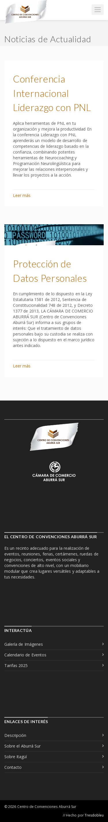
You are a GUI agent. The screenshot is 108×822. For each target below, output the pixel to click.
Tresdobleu (94, 815)
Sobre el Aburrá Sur (22, 746)
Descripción (15, 735)
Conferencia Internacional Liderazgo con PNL (52, 93)
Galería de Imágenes (23, 644)
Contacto (13, 767)
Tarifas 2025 (16, 665)
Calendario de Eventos (25, 655)
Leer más (22, 195)
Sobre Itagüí (15, 756)
